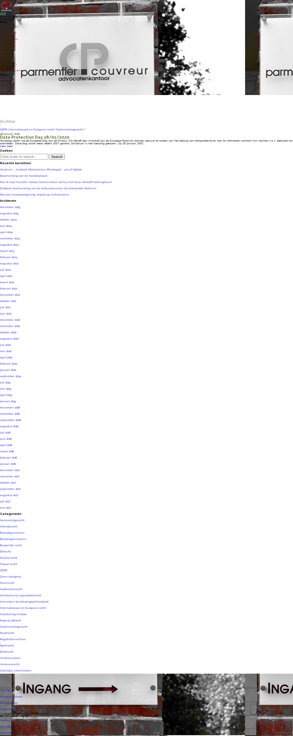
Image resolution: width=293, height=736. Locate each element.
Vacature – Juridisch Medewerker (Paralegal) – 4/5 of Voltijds (41, 169)
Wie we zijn (8, 32)
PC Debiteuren (10, 70)
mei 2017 (5, 507)
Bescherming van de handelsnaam (23, 175)
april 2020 (6, 357)
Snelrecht (6, 45)
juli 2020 (5, 344)
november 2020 (10, 326)
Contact (5, 51)
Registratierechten (13, 639)
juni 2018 (5, 438)
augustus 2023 (9, 244)
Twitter (5, 79)
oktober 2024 (8, 219)
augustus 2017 (9, 495)
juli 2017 (5, 501)
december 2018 (10, 407)
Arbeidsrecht (8, 526)
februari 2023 (8, 257)
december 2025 (10, 207)
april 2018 (6, 445)
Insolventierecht (11, 589)
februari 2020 (8, 363)
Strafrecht (6, 651)
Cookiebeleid (9, 709)
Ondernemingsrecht (69, 129)
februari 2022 (8, 288)
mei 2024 (6, 225)
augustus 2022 (9, 263)
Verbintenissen (10, 657)
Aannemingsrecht (12, 520)
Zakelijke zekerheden (15, 670)
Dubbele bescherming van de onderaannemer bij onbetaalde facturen (48, 188)
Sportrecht (7, 645)
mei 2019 (5, 388)
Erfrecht (5, 551)
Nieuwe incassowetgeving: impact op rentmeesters (34, 194)
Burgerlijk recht (11, 545)
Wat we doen (9, 39)
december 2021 (10, 294)
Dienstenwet (9, 702)
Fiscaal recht (8, 564)
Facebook (6, 85)
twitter (5, 720)
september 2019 (10, 376)
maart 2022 (7, 282)
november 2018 (10, 413)
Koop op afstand (10, 620)
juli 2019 (5, 382)
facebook (6, 726)
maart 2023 (7, 250)
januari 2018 (8, 463)
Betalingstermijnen (13, 539)
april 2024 (6, 232)
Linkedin (6, 91)
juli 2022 (5, 269)
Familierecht (8, 557)
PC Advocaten (9, 26)
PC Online (7, 57)
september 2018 (10, 420)
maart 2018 (7, 451)
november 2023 (10, 238)
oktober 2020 (8, 332)
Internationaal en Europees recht (31, 129)
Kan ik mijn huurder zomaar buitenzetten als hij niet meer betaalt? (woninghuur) (56, 182)
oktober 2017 (8, 482)
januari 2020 (8, 369)
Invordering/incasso (13, 614)
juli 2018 (5, 432)
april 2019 (6, 394)
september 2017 (10, 488)
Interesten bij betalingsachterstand (24, 601)
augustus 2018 (9, 426)
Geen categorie (10, 576)
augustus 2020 (9, 338)
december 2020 (10, 319)
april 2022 (6, 275)
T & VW (5, 690)
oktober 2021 (8, 301)
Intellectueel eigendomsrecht (20, 595)
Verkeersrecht (10, 664)
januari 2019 (8, 401)
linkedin (6, 732)
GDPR (3, 129)
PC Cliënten (8, 64)
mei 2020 (5, 351)
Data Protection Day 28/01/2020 (34, 137)
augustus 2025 (9, 213)
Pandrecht (7, 632)
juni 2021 (5, 313)
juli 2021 (5, 307)
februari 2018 (8, 457)
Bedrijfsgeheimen (12, 532)
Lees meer (6, 146)
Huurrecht (7, 582)
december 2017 (10, 470)
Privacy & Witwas (11, 696)
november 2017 (10, 476)
